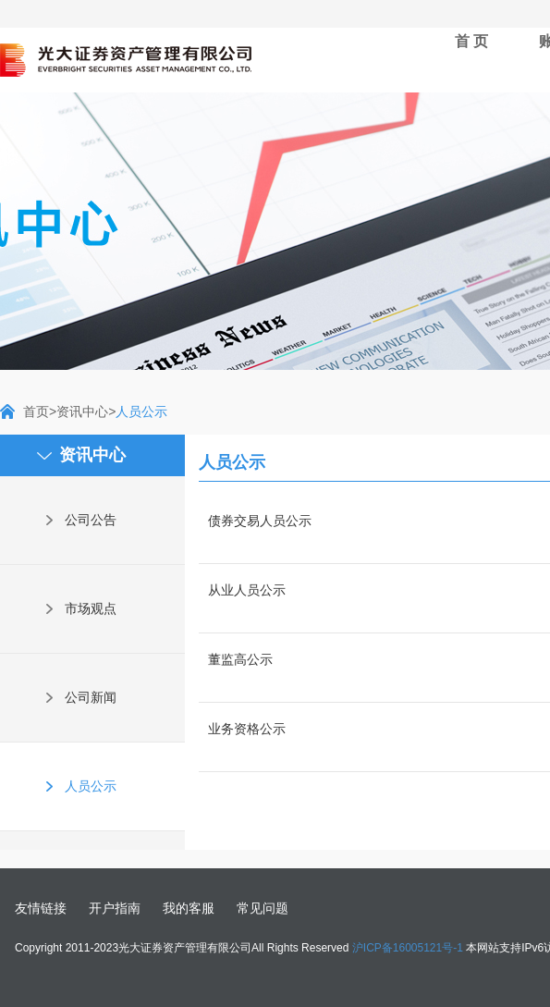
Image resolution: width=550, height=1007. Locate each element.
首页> (39, 411)
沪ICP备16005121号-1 (407, 947)
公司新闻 (90, 697)
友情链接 (41, 908)
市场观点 (90, 608)
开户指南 (115, 908)
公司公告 (90, 519)
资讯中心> (86, 411)
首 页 (471, 41)
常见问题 (262, 908)
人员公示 (90, 786)
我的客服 (188, 908)
